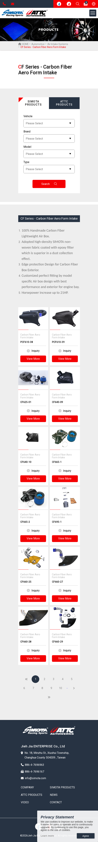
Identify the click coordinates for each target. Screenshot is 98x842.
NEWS (54, 795)
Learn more (47, 835)
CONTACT (56, 802)
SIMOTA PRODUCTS (62, 787)
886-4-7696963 (4, 3)
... (67, 687)
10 (60, 688)
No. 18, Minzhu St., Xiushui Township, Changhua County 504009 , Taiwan (45, 755)
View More (33, 358)
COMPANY (27, 787)
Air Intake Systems (57, 44)
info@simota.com (12, 3)
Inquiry (33, 350)
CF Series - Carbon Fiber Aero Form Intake (49, 218)
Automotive (37, 44)
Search (49, 184)
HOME (23, 44)
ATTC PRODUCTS (31, 795)
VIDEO (25, 802)
